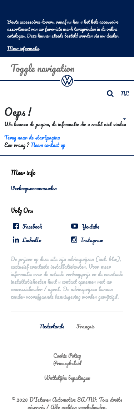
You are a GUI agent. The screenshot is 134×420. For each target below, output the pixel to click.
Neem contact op (48, 145)
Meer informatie (23, 48)
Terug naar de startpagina (32, 137)
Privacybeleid (67, 363)
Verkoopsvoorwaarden (34, 188)
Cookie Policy (67, 355)
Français (85, 326)
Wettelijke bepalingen (67, 377)
